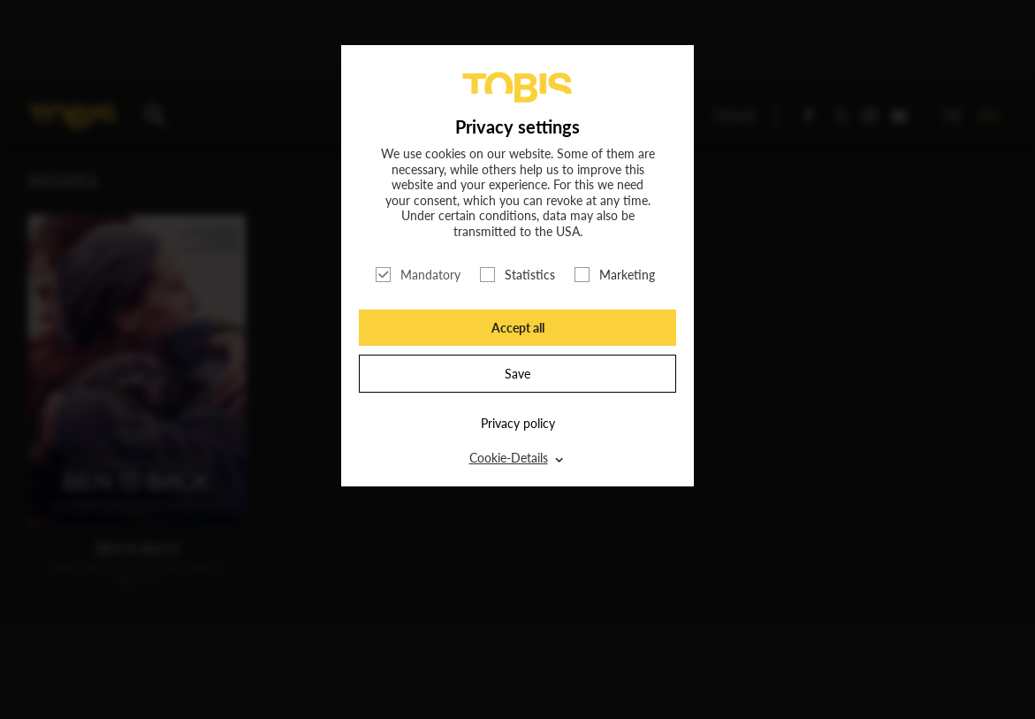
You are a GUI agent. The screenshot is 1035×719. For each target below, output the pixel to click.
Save (517, 373)
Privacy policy (518, 423)
